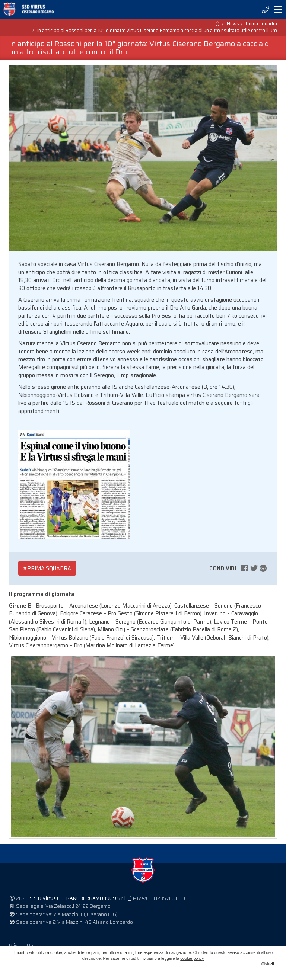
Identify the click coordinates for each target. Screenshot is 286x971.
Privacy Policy (25, 945)
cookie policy (192, 958)
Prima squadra (261, 24)
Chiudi (267, 964)
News (233, 24)
